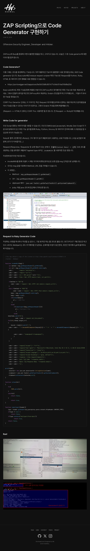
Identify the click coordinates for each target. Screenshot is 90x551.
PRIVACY (56, 530)
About (83, 7)
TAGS (32, 530)
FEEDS (50, 530)
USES (37, 530)
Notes (66, 7)
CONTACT (44, 530)
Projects (74, 7)
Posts (59, 7)
